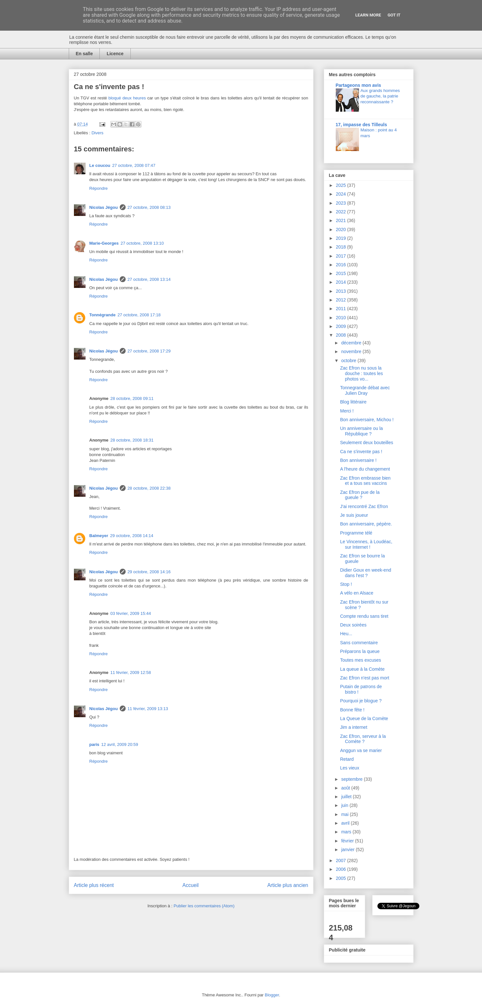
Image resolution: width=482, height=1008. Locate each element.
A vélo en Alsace (356, 593)
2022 (341, 211)
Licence (115, 53)
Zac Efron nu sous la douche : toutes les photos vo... (361, 373)
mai (345, 814)
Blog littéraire (353, 401)
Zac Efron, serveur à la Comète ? (363, 739)
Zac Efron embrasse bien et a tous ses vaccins (365, 480)
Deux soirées (353, 624)
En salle (84, 53)
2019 (341, 238)
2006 (341, 869)
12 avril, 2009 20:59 (119, 744)
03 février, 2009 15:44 (130, 613)
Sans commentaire (359, 642)
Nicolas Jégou (103, 207)
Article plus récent (94, 885)
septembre (352, 779)
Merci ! (347, 410)
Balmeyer (98, 535)
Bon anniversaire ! (358, 460)
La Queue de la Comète (364, 718)
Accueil (190, 885)
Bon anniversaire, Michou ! (367, 419)
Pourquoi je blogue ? (360, 700)
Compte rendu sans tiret (364, 616)
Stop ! (346, 584)
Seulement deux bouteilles (366, 442)
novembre (352, 351)
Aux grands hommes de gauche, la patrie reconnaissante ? (380, 96)
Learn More (368, 15)
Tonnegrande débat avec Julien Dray (365, 390)
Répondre (98, 188)
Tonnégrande (102, 314)
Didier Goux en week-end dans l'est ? (365, 572)
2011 (341, 308)
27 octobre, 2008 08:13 (149, 207)
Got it (393, 15)
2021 (341, 220)
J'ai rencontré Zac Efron (364, 506)
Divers (97, 132)
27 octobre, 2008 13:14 (149, 279)
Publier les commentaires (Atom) (204, 905)
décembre (352, 342)
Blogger (272, 995)
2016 (341, 264)
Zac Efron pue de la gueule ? (359, 495)
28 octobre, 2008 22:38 (149, 488)
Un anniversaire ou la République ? (361, 431)
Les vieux (349, 767)
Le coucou (99, 165)
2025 (341, 185)
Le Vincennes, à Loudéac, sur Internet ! (366, 544)
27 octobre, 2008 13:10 (142, 243)
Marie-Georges (104, 243)
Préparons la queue (359, 651)
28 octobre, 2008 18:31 (132, 440)
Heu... (346, 633)
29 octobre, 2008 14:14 (131, 535)
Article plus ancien (287, 885)
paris (94, 744)
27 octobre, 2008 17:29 (149, 351)
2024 (341, 194)
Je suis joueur (354, 515)
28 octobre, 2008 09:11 (132, 398)
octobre (349, 360)
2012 (341, 299)
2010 (341, 317)
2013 (341, 291)
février (348, 840)
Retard (347, 759)
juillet (347, 796)
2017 (341, 256)
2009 (341, 326)
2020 (341, 229)
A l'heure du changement (365, 469)
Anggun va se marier (361, 750)
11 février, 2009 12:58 (130, 672)
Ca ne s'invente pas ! (361, 451)
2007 (341, 860)
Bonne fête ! (352, 709)
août (346, 787)
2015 (341, 273)
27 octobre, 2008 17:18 (139, 314)
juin (345, 805)
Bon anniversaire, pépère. (366, 523)
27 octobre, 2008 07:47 (134, 165)
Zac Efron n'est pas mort (364, 677)
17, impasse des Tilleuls (361, 124)
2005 (341, 878)
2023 (341, 203)
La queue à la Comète (362, 669)
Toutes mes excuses (360, 660)
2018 (341, 246)
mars (347, 831)
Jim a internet (353, 727)
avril (346, 823)
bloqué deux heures (127, 98)
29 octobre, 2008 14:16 (149, 571)
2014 (341, 282)
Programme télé (356, 532)
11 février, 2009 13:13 (148, 708)
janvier (348, 849)
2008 (341, 335)
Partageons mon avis (358, 85)
